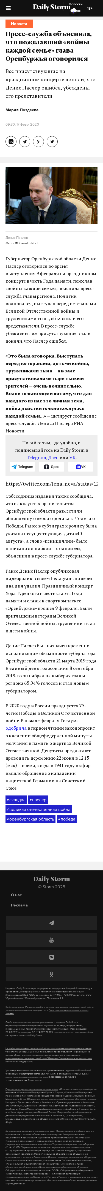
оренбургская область (30, 819)
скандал (16, 800)
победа (66, 819)
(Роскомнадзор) (14, 995)
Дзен (53, 458)
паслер (38, 800)
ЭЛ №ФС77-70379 (60, 995)
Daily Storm (51, 7)
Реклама (19, 905)
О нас (16, 894)
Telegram (36, 458)
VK (72, 458)
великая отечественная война (38, 809)
